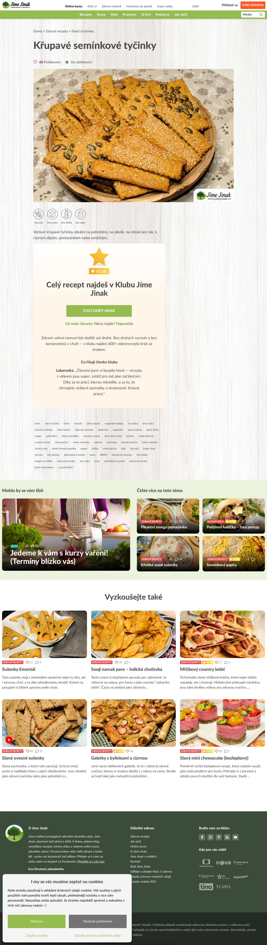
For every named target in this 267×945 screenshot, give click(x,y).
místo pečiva (110, 448)
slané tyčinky (52, 423)
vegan (38, 436)
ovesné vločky (42, 442)
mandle (78, 423)
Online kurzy (138, 846)
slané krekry (63, 430)
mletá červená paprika (64, 448)
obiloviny (103, 430)
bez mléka (142, 455)
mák (123, 448)
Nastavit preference (97, 921)
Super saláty (165, 6)
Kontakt (135, 861)
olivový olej (41, 448)
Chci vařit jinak (99, 311)
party (92, 455)
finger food (149, 448)
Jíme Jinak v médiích (143, 856)
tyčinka (39, 455)
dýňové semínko (44, 430)
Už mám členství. (79, 324)
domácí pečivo (129, 442)
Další (195, 6)
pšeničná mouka (138, 461)
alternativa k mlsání (74, 455)
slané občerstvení (44, 467)
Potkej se (163, 14)
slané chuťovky (81, 442)
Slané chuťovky (83, 31)
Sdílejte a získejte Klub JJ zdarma (151, 871)
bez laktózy (53, 455)
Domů (37, 31)
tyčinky (130, 436)
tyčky (66, 423)
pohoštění (51, 436)
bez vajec (85, 461)
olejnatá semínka (84, 430)
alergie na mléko (44, 461)
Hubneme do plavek (139, 6)
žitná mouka (93, 423)
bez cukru (148, 423)
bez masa (112, 442)
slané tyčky (152, 430)
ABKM (103, 455)
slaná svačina (134, 430)
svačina (98, 442)
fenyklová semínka (122, 455)
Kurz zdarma (253, 5)
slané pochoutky (66, 461)
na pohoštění (65, 467)
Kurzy (101, 14)
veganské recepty (114, 423)
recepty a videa (91, 436)
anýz (96, 461)
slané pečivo (61, 442)
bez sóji (134, 448)
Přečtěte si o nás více (91, 861)
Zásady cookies (36, 935)
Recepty (86, 14)
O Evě (146, 14)
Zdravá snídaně (111, 6)
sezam (84, 448)
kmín (37, 423)
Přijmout (36, 921)
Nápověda (124, 324)
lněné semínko (150, 442)
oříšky (95, 448)
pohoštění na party (114, 461)
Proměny (129, 14)
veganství (118, 430)
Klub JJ (92, 6)
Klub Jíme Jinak (113, 436)
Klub (114, 14)
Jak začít (181, 14)
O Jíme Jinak (138, 851)
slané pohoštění (70, 436)
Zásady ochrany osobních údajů (150, 876)
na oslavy (133, 423)
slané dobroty (146, 436)
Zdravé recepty (57, 31)
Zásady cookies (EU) (143, 881)
